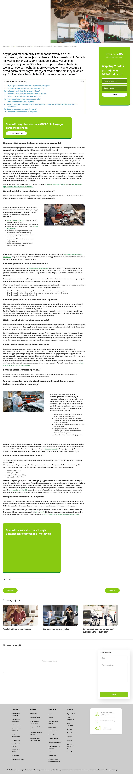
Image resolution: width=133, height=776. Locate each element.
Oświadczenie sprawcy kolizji (60, 631)
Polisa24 (69, 735)
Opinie (50, 754)
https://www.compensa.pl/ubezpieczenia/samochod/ (61, 514)
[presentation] (114, 689)
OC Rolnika (15, 758)
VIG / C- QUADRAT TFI (70, 748)
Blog (12, 46)
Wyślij (114, 697)
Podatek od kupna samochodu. (17, 631)
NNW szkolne (16, 743)
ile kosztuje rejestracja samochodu (56, 184)
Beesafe (69, 739)
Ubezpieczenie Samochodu (23, 46)
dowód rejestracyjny (51, 449)
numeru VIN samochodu (15, 220)
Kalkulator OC (16, 728)
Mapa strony (52, 758)
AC (36, 512)
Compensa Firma (35, 720)
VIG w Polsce (71, 754)
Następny (112, 590)
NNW (42, 512)
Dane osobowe (53, 741)
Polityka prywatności (55, 745)
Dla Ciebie (15, 711)
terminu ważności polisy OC (18, 490)
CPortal (69, 731)
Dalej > (114, 94)
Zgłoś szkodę (71, 716)
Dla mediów (52, 737)
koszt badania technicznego (38, 268)
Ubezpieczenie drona (18, 762)
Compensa (6, 46)
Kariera (50, 720)
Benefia (69, 743)
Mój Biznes (33, 716)
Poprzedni (10, 590)
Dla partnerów (53, 733)
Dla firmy (33, 711)
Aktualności (52, 729)
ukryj (82, 81)
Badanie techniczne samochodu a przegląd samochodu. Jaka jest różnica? (55, 46)
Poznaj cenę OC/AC (16, 133)
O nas (50, 716)
